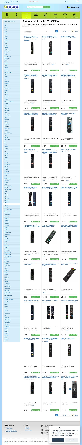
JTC (5, 142)
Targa (6, 276)
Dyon (6, 85)
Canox (6, 65)
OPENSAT (7, 198)
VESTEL (7, 324)
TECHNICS (7, 283)
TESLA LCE (7, 297)
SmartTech (7, 265)
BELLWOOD (7, 51)
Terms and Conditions (11, 430)
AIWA (6, 33)
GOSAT (6, 106)
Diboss (6, 79)
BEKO (6, 49)
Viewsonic (7, 326)
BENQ (6, 54)
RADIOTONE (8, 232)
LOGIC (6, 159)
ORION (6, 205)
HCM (6, 117)
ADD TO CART (36, 70)
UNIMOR (7, 317)
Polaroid (6, 220)
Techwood (7, 290)
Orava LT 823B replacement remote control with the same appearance (68, 113)
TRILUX (6, 310)
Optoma (6, 202)
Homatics (7, 126)
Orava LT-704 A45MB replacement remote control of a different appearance (69, 378)
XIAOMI (6, 335)
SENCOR (7, 247)
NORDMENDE (8, 189)
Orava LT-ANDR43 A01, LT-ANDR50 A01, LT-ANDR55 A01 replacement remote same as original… (31, 76)
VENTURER (7, 322)
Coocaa (6, 67)
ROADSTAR (7, 234)
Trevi (6, 308)
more (25, 65)
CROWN (7, 69)
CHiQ (6, 135)
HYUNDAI (7, 132)
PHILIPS (7, 216)
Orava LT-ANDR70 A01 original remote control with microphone (32, 301)
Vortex (6, 330)
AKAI (6, 34)
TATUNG (7, 277)
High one (7, 119)
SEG (6, 243)
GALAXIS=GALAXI (9, 101)
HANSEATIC (7, 115)
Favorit (6, 92)
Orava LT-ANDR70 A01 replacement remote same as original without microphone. (68, 75)
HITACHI (7, 124)
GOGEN (6, 103)
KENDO (6, 146)
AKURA (6, 36)
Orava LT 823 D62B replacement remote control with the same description (50, 340)
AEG (6, 31)
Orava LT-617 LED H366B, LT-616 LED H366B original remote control (50, 264)
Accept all (58, 440)
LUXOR (6, 162)
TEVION (6, 301)
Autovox (6, 45)
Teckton (6, 281)
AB (5, 25)
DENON (6, 76)
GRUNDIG (7, 110)
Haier (6, 112)
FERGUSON (7, 96)
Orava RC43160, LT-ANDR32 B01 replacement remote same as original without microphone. (50, 75)
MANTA (6, 166)
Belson (6, 52)
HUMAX (6, 130)
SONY (6, 268)
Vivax (6, 328)
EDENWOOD (8, 88)
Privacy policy (9, 428)
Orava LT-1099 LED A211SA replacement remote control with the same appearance (32, 378)
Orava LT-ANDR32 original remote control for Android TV (68, 37)
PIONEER (7, 218)
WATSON (7, 331)
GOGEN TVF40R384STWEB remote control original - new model (49, 38)
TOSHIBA (7, 304)
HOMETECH (7, 128)
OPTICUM (7, 200)
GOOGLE (7, 105)
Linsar (6, 155)
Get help (7, 2)
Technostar (7, 288)
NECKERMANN (8, 186)
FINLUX (6, 97)
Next (76, 31)
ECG (6, 87)
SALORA (7, 238)
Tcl (5, 279)
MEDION (7, 173)
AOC (6, 43)
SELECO (7, 245)
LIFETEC (7, 153)
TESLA (6, 294)
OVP (6, 211)
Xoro (6, 337)
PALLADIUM (7, 213)
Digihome (7, 81)
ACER (6, 27)
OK (5, 193)
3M (5, 24)
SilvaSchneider (8, 256)
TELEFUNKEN (8, 292)
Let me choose (69, 435)
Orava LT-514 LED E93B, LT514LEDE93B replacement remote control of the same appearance (31, 38)
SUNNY (6, 272)
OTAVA (6, 207)
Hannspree (7, 114)
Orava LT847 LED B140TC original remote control (48, 226)
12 (72, 31)
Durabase (7, 83)
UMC (6, 315)
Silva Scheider (8, 254)
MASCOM (7, 168)
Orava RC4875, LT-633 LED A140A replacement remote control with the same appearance (69, 226)
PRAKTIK (7, 222)
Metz (6, 175)
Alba (6, 38)
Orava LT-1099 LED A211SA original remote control (68, 339)
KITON (6, 148)
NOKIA (6, 187)
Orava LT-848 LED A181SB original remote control (30, 188)
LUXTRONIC (8, 164)
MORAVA (7, 180)
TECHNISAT (7, 286)
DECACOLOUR (8, 72)
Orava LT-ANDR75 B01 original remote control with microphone (50, 188)
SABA (6, 236)
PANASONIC (8, 214)
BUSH (6, 63)
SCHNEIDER (8, 252)
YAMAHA (7, 339)
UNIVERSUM (8, 321)
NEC (6, 184)
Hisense (6, 123)
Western (6, 333)
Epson (6, 90)
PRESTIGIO (7, 223)
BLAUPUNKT (8, 56)
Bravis (6, 61)
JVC (6, 144)
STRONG (7, 270)
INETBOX (7, 137)
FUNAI (6, 99)
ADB (6, 29)
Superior (6, 274)
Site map (27, 428)
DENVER (7, 78)
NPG (6, 191)
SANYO (6, 241)
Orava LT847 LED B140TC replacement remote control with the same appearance (32, 226)
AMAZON (7, 40)
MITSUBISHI (7, 178)
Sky (5, 259)
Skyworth (7, 261)
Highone (6, 121)
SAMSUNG (7, 240)
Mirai (6, 177)
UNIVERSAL (7, 319)
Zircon (6, 340)
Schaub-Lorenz (8, 250)
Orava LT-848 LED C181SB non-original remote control (69, 150)
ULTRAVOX (7, 313)
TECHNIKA (7, 285)
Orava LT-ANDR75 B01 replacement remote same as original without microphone (49, 113)
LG (5, 151)
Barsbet (6, 47)
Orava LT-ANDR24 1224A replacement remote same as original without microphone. (31, 113)
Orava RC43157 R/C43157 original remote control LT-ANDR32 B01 (69, 301)
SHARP (6, 249)
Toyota (6, 306)
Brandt (6, 60)
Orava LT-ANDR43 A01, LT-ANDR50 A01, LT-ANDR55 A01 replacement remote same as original (49, 151)
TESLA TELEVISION (9, 299)
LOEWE (6, 157)
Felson (6, 94)
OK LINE (7, 195)
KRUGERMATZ (8, 150)
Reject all (72, 440)
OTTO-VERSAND (9, 209)
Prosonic (7, 227)
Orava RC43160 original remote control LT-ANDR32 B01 (31, 339)
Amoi (6, 42)
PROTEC (7, 229)
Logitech (6, 160)
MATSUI (6, 169)
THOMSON (7, 303)
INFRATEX (7, 139)
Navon (6, 182)
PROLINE (7, 225)
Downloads (27, 427)
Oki (5, 196)
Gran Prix (7, 108)
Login (66, 1)
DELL (6, 74)
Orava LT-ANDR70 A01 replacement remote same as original (31, 151)
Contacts (8, 427)
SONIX (6, 267)
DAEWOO (7, 70)
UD (5, 312)
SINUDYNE (7, 258)
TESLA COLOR (8, 295)
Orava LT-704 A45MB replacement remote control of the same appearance (50, 378)
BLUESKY (7, 58)
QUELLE (7, 231)
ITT (5, 141)
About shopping (28, 430)
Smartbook (7, 263)
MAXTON (7, 171)
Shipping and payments (11, 431)
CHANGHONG (8, 133)
